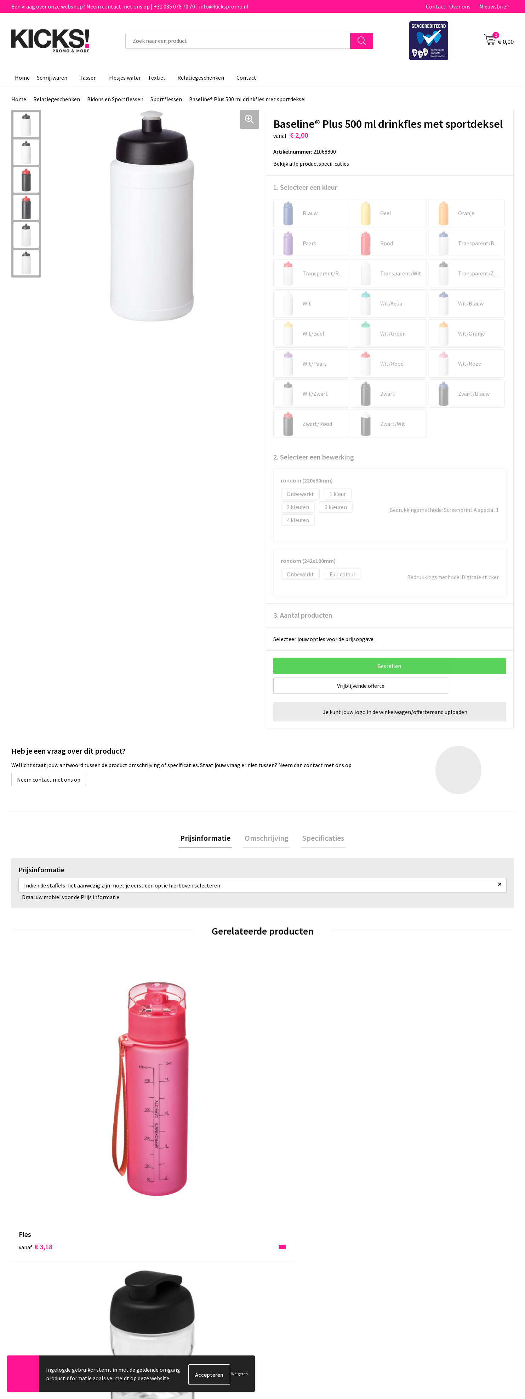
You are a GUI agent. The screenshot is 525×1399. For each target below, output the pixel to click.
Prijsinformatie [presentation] (209, 839)
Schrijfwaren (52, 77)
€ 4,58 (287, 1102)
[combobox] (237, 41)
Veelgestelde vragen (171, 1227)
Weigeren (239, 1374)
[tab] (209, 838)
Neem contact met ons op (48, 779)
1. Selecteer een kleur (305, 187)
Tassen (88, 77)
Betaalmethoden (292, 1227)
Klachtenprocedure (170, 1248)
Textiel (156, 77)
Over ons (459, 6)
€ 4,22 (161, 1102)
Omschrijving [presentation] (267, 839)
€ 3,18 (35, 1091)
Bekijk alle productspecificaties (313, 163)
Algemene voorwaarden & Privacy (436, 1216)
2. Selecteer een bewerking (313, 456)
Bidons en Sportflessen (115, 99)
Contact (436, 6)
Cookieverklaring (416, 1227)
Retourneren (286, 1238)
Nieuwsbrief (493, 6)
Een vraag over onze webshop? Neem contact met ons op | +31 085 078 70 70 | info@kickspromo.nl (130, 6)
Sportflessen (166, 99)
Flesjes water (125, 77)
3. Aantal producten (302, 615)
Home (22, 77)
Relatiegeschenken (200, 77)
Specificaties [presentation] (320, 839)
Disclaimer (409, 1238)
